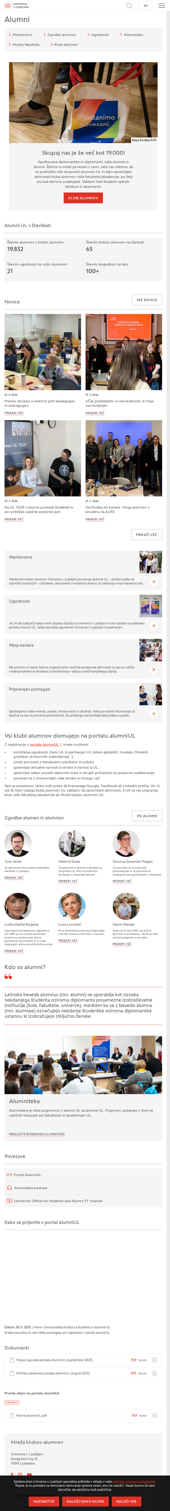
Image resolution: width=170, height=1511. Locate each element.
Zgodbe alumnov (59, 34)
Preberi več (14, 413)
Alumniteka (131, 34)
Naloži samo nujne (85, 1501)
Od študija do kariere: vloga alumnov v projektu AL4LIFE (118, 510)
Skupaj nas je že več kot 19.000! (83, 153)
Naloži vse (126, 1501)
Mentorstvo (19, 34)
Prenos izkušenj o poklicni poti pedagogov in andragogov (40, 404)
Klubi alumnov (63, 44)
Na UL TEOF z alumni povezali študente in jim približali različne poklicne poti (39, 510)
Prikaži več (146, 535)
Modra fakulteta (23, 44)
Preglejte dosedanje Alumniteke (37, 1134)
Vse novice (147, 300)
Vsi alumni (147, 816)
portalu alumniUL (44, 745)
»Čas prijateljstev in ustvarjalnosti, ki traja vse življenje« (120, 404)
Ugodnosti (97, 34)
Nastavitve (43, 1501)
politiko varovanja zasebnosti (134, 1481)
